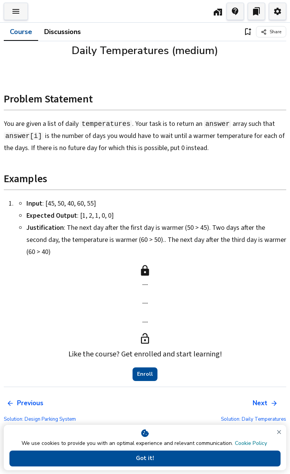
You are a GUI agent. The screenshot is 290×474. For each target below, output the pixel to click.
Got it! (145, 458)
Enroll (145, 374)
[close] (279, 432)
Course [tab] (21, 31)
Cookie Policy (251, 443)
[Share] (271, 31)
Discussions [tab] (62, 31)
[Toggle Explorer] (16, 11)
